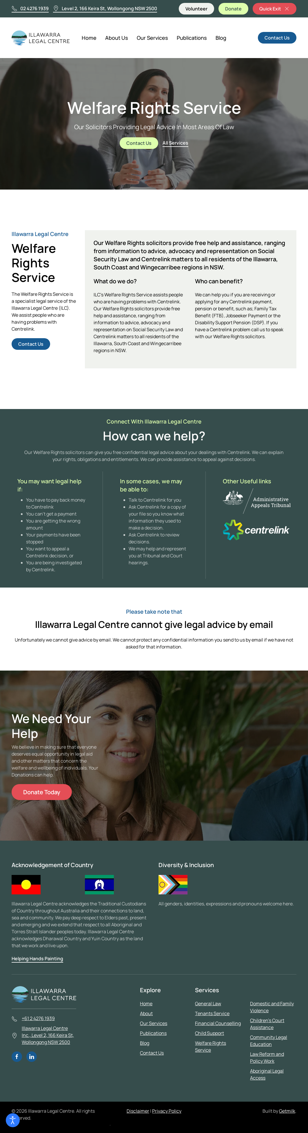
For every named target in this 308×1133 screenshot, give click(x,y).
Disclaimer (138, 1111)
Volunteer (196, 9)
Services (207, 990)
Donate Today (41, 792)
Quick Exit (274, 9)
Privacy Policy (166, 1111)
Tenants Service (212, 1013)
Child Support (209, 1033)
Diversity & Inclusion (186, 865)
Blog (221, 37)
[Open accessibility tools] (13, 1120)
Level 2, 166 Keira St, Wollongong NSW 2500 (105, 8)
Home (89, 37)
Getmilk (287, 1111)
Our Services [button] (152, 37)
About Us (116, 37)
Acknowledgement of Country (52, 865)
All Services (175, 143)
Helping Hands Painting (37, 958)
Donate (233, 9)
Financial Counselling (218, 1023)
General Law (208, 1003)
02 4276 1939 (30, 8)
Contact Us (277, 38)
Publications (192, 37)
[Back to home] (41, 38)
